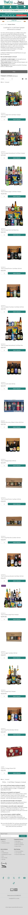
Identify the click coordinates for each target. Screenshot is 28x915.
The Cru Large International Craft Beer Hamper (13, 153)
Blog (2, 851)
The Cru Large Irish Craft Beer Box (10, 230)
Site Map (3, 859)
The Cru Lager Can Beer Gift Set (9, 653)
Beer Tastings (4, 857)
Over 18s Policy (18, 852)
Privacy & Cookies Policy (19, 854)
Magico (9, 907)
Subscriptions (17, 841)
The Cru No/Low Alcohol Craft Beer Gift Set (12, 576)
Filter (14, 71)
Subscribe (23, 835)
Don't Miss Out (21, 15)
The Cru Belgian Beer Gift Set (8, 460)
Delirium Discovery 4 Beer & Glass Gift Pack (12, 422)
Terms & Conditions (18, 851)
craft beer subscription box (21, 823)
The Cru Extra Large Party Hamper (10, 614)
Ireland (3, 824)
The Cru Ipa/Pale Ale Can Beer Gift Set (11, 537)
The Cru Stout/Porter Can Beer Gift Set (11, 499)
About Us (3, 841)
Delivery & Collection (19, 844)
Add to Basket (16, 119)
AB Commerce (20, 907)
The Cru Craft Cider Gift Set (8, 383)
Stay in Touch (4, 833)
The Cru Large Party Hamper (8, 691)
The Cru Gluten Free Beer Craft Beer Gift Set (12, 307)
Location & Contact (5, 842)
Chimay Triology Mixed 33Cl (8, 768)
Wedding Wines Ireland (6, 854)
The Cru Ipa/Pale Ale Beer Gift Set (9, 730)
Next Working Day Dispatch (14, 18)
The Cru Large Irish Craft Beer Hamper (11, 114)
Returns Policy (17, 846)
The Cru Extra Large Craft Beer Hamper (11, 191)
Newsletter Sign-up (18, 842)
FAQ (2, 856)
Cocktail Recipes (4, 852)
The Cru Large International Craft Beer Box (12, 345)
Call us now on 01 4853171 (14, 895)
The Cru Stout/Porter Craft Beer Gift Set (11, 268)
